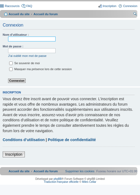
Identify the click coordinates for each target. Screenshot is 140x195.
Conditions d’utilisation (24, 140)
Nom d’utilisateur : (16, 34)
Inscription (13, 154)
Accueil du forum (45, 14)
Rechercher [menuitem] (135, 14)
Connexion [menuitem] (130, 6)
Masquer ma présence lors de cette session (40, 69)
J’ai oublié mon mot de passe (27, 55)
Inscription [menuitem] (109, 6)
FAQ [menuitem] (29, 6)
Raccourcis (12, 6)
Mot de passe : (13, 46)
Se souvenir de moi (24, 63)
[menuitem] (79, 171)
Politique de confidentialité (72, 140)
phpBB (58, 178)
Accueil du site (19, 14)
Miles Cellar (89, 181)
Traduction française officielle (61, 181)
